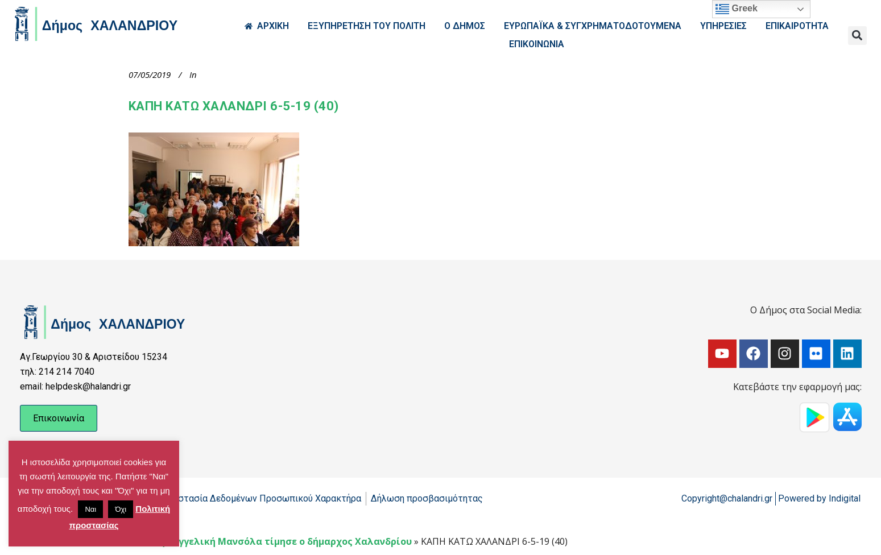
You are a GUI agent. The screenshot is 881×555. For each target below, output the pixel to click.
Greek (736, 9)
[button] (857, 35)
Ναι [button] (90, 509)
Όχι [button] (120, 509)
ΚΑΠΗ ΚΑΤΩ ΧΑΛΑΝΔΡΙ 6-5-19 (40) (234, 106)
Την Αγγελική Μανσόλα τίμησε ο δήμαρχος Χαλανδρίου (282, 541)
